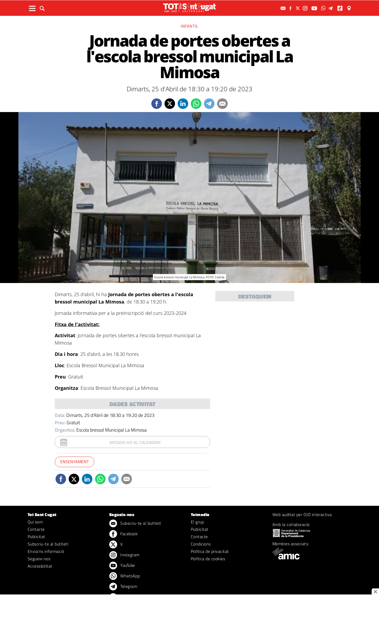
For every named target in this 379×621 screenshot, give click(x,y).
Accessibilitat (40, 566)
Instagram (124, 555)
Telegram (123, 587)
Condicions (201, 544)
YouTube (122, 566)
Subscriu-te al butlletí (48, 544)
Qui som (35, 522)
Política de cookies (208, 559)
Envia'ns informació (46, 551)
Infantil (189, 26)
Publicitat (36, 536)
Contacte (36, 529)
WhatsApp (124, 576)
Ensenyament (74, 461)
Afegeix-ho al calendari (135, 442)
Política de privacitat (210, 551)
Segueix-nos (39, 559)
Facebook (123, 534)
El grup (197, 522)
